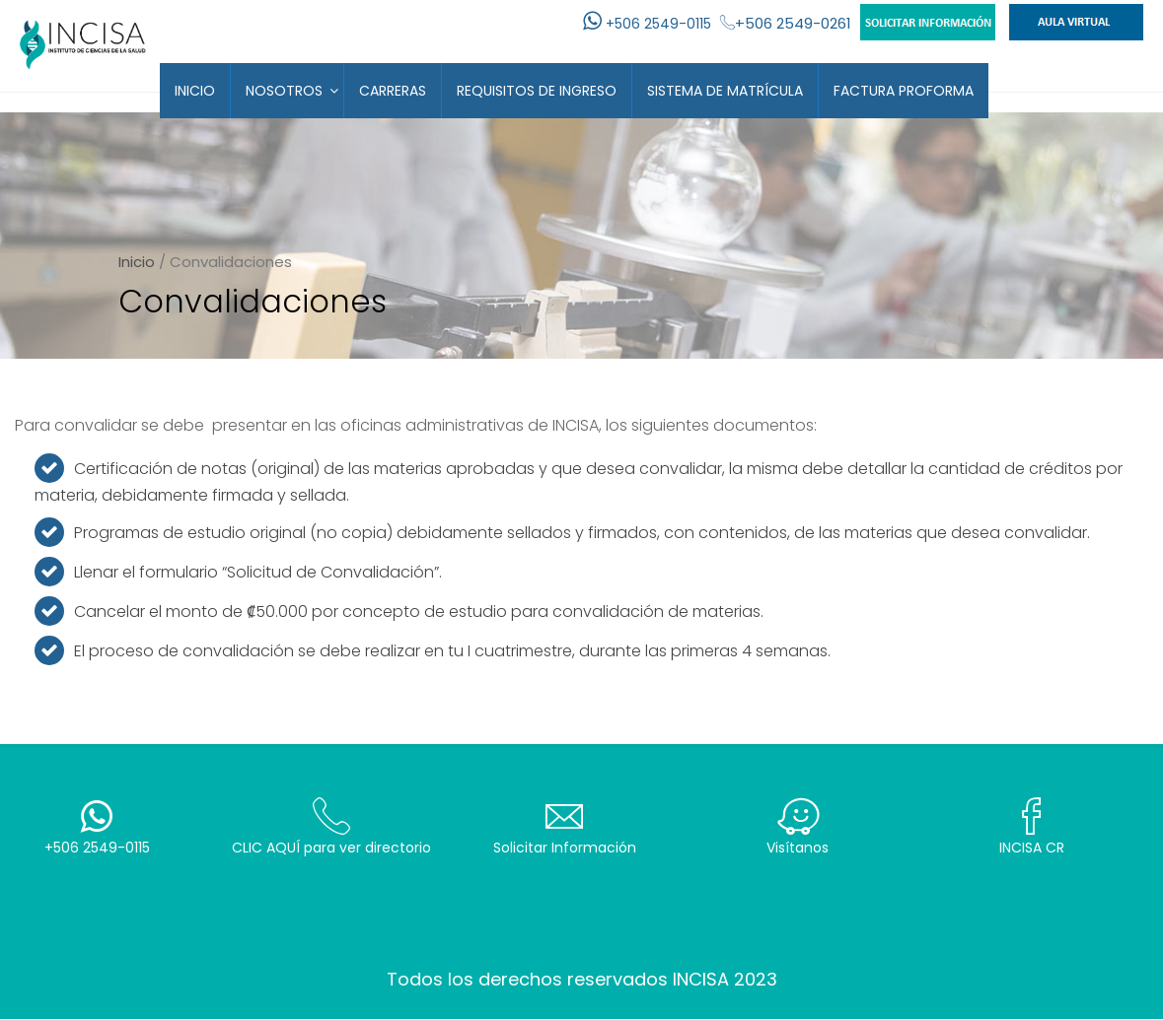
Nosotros (284, 91)
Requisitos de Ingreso (537, 91)
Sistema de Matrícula (725, 91)
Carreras (392, 91)
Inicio (195, 91)
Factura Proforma (904, 91)
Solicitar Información (565, 827)
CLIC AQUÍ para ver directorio (331, 827)
